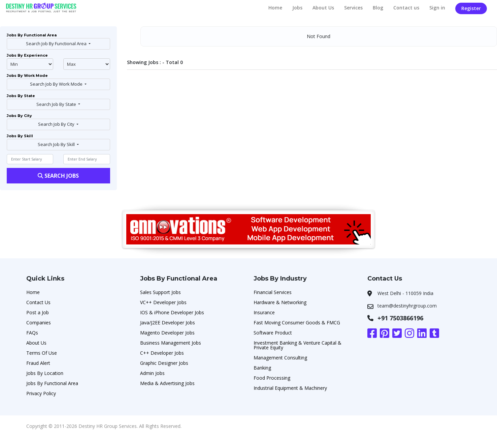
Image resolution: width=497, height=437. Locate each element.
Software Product (273, 332)
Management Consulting (280, 357)
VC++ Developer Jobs (163, 302)
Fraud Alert (38, 363)
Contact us (406, 7)
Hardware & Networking (280, 302)
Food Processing (272, 378)
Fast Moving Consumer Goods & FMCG (297, 322)
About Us (323, 7)
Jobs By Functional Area (52, 383)
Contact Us (38, 302)
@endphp (86, 64)
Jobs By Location (44, 373)
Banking (262, 368)
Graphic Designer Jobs (164, 363)
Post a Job (37, 312)
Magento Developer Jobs (167, 332)
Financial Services (273, 292)
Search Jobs (58, 175)
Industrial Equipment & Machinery (290, 388)
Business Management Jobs (170, 343)
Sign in (437, 7)
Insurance (264, 312)
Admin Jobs (152, 373)
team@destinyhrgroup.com (407, 305)
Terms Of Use (41, 353)
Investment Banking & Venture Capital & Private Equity (297, 345)
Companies (38, 322)
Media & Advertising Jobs (167, 383)
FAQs (32, 332)
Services (353, 7)
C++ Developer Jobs (162, 353)
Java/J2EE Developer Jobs (167, 322)
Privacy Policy (41, 393)
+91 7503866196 (400, 318)
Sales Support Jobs (160, 292)
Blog (378, 7)
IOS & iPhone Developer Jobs (172, 312)
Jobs (297, 7)
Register (471, 8)
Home (275, 7)
